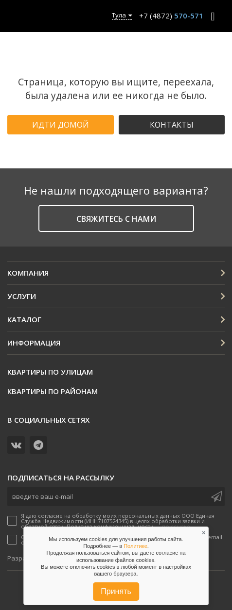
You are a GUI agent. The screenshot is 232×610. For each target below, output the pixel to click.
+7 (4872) (171, 15)
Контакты (172, 124)
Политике (135, 546)
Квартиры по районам (52, 391)
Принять (116, 591)
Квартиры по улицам (50, 372)
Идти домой (60, 124)
